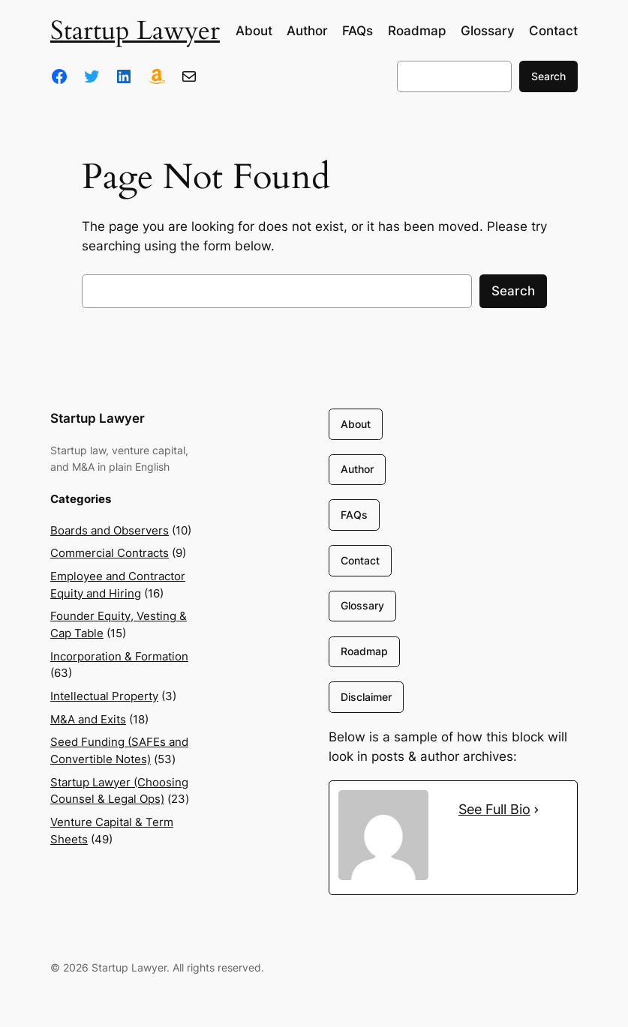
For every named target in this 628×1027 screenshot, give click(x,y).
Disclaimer (366, 696)
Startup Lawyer (135, 31)
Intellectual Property (104, 696)
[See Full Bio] (536, 809)
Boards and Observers (109, 530)
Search (548, 76)
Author (357, 469)
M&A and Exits (88, 719)
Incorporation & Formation (119, 656)
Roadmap (364, 651)
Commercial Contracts (109, 553)
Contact (360, 560)
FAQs (354, 514)
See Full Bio (494, 809)
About (356, 424)
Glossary (362, 605)
